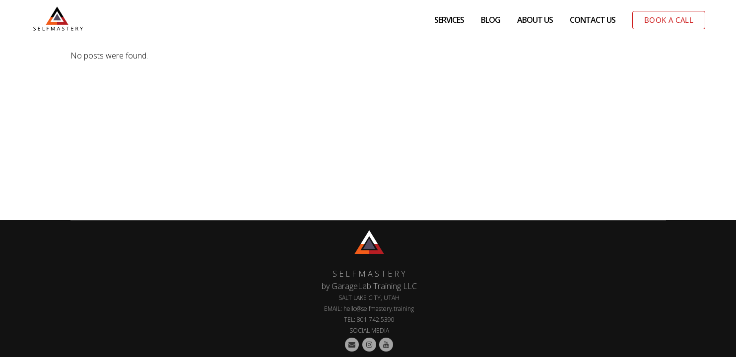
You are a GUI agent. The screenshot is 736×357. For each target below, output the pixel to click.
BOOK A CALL (669, 20)
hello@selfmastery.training (378, 308)
